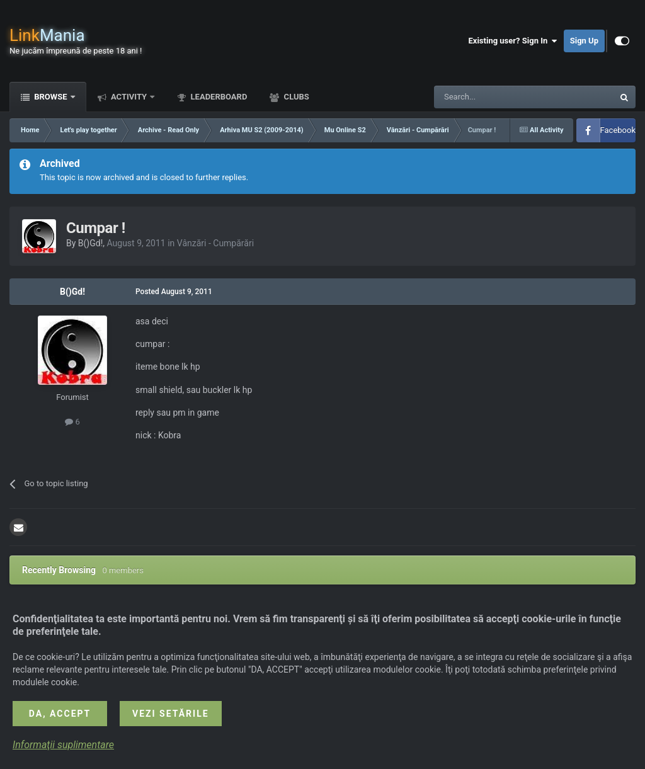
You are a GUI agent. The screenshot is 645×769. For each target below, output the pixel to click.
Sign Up (584, 40)
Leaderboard (217, 96)
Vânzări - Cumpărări (215, 243)
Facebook (618, 130)
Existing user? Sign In (513, 41)
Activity (129, 96)
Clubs (295, 96)
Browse (50, 96)
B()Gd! (90, 243)
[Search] (494, 97)
